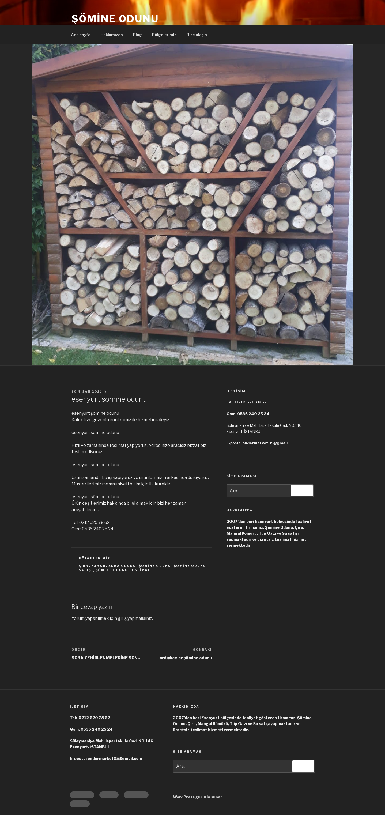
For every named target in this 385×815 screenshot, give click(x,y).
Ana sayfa (80, 34)
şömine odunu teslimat (123, 570)
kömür (98, 566)
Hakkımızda (112, 34)
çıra (84, 566)
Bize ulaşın (197, 34)
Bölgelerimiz (164, 34)
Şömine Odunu (115, 19)
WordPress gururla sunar (197, 797)
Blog (137, 34)
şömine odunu (155, 566)
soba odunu (122, 566)
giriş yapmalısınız (135, 618)
